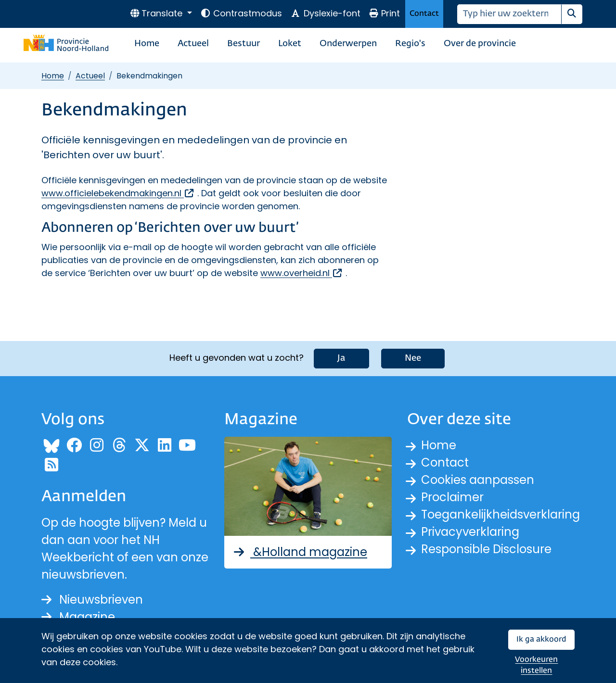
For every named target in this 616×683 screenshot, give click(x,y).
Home (146, 43)
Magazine (78, 617)
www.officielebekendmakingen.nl (118, 193)
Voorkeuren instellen (536, 665)
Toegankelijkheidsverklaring (500, 514)
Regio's (410, 43)
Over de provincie (480, 43)
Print (384, 13)
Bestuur (243, 43)
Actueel (193, 43)
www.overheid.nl (301, 273)
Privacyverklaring (470, 532)
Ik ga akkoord (541, 639)
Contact (424, 13)
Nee (413, 358)
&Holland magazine (299, 552)
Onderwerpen (348, 43)
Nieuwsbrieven (92, 599)
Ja (341, 358)
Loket (289, 43)
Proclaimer (452, 497)
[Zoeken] (509, 14)
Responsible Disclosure (486, 549)
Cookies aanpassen (477, 480)
